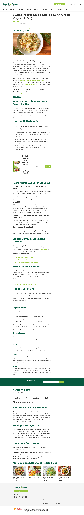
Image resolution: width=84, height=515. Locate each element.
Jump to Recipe (17, 96)
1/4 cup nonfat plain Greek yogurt (42, 324)
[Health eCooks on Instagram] (20, 497)
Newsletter (21, 491)
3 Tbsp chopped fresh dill (40, 326)
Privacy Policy (59, 499)
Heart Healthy (16, 28)
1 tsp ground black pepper (21, 314)
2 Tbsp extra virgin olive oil (40, 310)
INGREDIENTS (20, 9)
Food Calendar (45, 503)
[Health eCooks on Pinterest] (23, 497)
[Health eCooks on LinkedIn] (17, 497)
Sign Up (48, 166)
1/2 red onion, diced (38, 316)
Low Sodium (45, 497)
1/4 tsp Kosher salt (38, 314)
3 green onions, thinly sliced (21, 316)
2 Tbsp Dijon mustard (39, 321)
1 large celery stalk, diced (20, 319)
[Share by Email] (24, 31)
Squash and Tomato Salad (64, 478)
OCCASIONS (45, 9)
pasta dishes (43, 249)
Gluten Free (24, 28)
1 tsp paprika (37, 329)
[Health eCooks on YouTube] (25, 497)
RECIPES (5, 9)
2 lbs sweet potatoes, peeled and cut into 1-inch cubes (22, 311)
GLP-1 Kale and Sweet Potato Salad (25, 284)
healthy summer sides (30, 84)
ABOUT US (59, 9)
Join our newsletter (59, 4)
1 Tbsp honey (18, 324)
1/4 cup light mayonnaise (21, 326)
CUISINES (29, 9)
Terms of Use (59, 497)
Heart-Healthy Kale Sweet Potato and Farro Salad (30, 282)
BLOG (52, 9)
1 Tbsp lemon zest (19, 321)
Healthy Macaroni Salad (22, 259)
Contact (58, 503)
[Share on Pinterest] (14, 31)
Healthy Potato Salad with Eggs (24, 257)
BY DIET (12, 9)
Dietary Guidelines (60, 493)
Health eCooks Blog (46, 501)
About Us (58, 490)
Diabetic (44, 495)
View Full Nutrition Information (22, 94)
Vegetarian (30, 28)
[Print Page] (21, 31)
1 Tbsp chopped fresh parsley (21, 329)
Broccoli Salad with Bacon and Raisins (26, 262)
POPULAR (36, 9)
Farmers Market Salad (34, 477)
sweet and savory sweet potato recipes (32, 80)
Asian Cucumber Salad (48, 478)
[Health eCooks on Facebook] (15, 497)
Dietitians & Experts (60, 495)
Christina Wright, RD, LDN (25, 25)
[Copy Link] (28, 31)
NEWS (67, 9)
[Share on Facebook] (17, 31)
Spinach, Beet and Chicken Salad (18, 478)
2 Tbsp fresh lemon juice (40, 319)
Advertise (58, 501)
